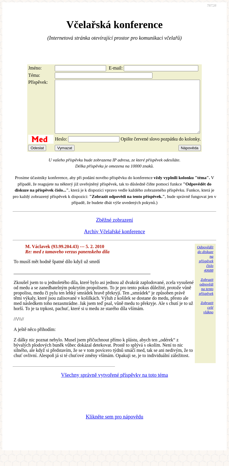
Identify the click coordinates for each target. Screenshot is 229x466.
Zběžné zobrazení (114, 230)
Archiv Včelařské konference (114, 242)
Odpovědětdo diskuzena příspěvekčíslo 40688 (205, 269)
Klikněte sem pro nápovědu (114, 427)
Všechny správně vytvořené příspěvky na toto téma (114, 385)
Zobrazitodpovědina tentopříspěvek (206, 297)
